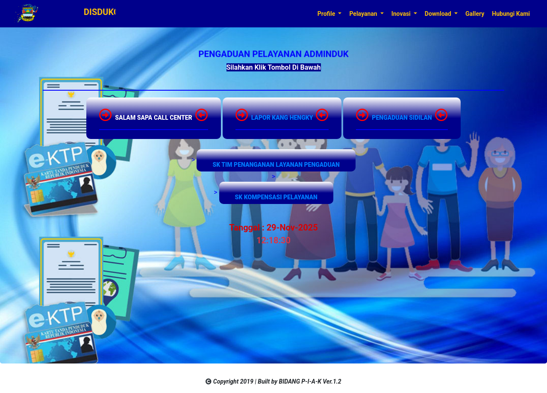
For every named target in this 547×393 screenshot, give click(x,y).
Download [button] (439, 13)
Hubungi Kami (511, 13)
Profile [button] (327, 13)
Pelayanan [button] (364, 13)
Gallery (474, 13)
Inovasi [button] (401, 13)
